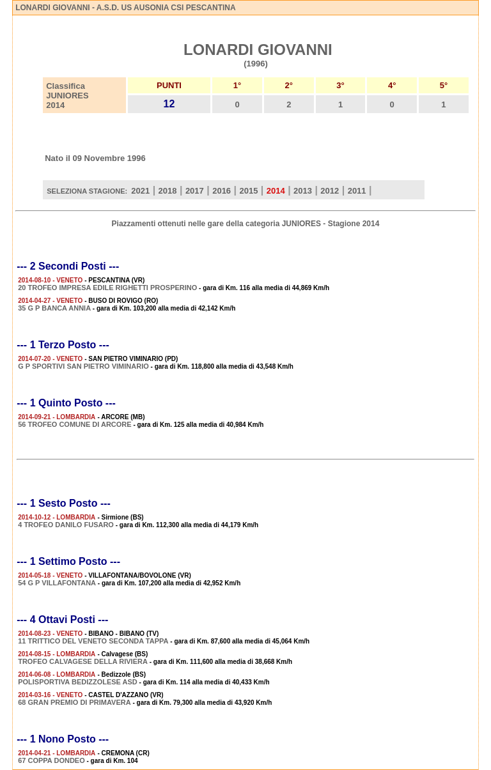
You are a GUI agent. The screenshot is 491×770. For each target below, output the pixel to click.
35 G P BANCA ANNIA (54, 308)
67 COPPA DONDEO (51, 760)
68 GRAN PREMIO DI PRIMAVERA (74, 702)
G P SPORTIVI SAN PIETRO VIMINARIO (83, 366)
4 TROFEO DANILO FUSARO (66, 524)
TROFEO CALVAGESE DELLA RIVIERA (83, 661)
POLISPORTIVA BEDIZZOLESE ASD (77, 682)
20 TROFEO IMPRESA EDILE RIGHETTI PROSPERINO (107, 287)
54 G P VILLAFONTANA (57, 583)
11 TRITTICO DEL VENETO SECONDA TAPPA (93, 641)
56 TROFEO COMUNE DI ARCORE (74, 424)
